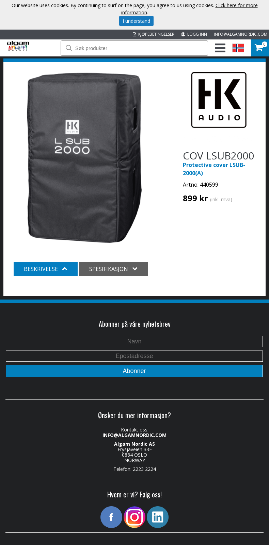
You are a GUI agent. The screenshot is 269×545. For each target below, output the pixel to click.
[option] (84, 157)
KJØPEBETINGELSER (153, 34)
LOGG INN (194, 34)
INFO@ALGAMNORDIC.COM (240, 34)
